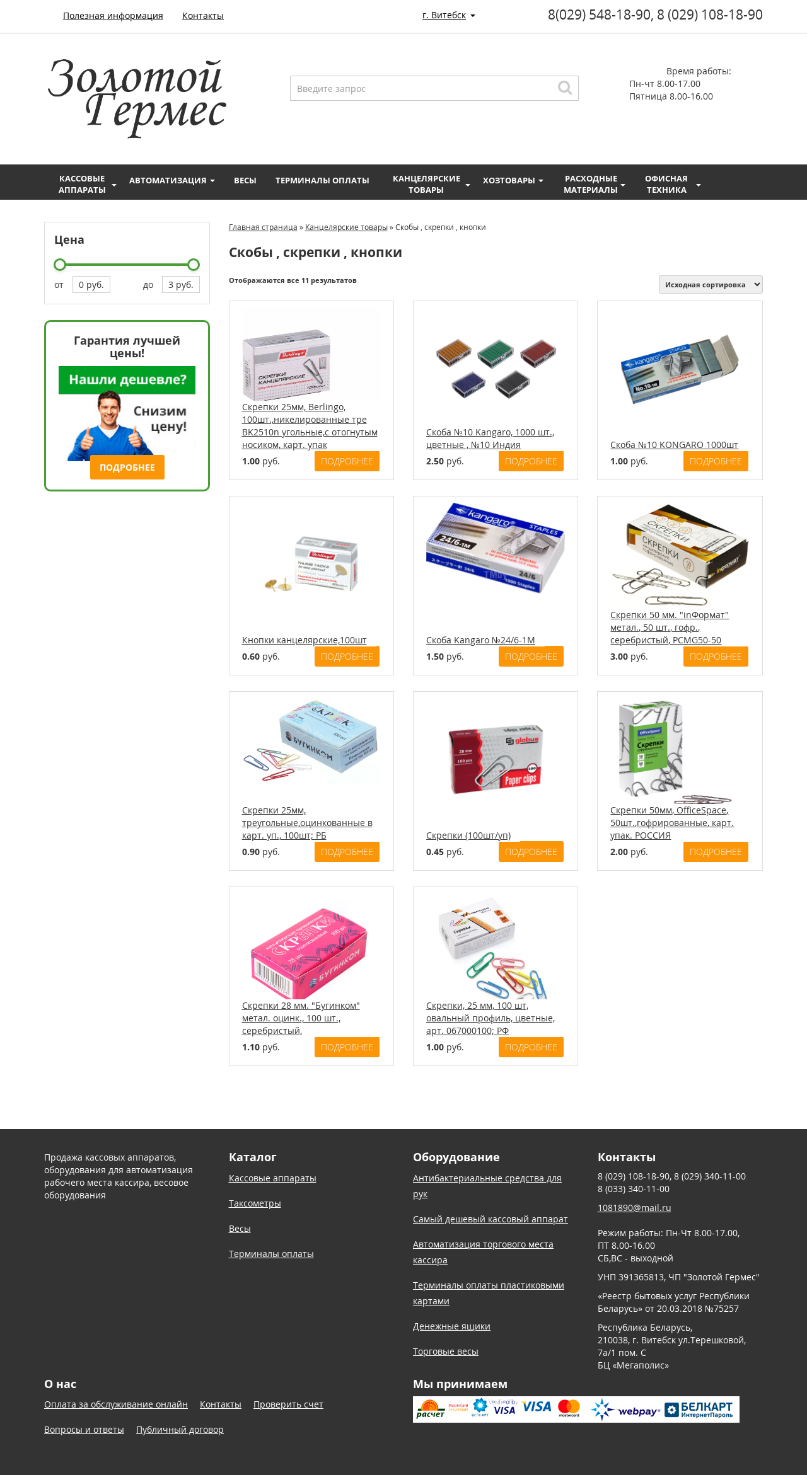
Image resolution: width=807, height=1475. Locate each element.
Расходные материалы (594, 184)
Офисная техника (673, 184)
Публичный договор (180, 1429)
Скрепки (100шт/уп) (468, 835)
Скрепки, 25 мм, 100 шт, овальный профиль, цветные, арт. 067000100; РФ (490, 1017)
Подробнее (127, 467)
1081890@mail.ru (634, 1208)
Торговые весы (446, 1351)
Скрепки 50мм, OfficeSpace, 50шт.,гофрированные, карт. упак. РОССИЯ (672, 822)
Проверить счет (288, 1404)
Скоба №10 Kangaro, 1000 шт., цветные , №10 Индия (490, 438)
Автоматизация (172, 180)
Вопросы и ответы (84, 1429)
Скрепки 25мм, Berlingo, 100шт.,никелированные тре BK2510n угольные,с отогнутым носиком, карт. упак (310, 426)
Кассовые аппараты (88, 184)
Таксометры (255, 1203)
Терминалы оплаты (322, 180)
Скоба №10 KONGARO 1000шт (674, 445)
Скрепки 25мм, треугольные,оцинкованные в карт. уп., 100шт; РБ (307, 822)
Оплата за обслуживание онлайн (116, 1404)
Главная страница (263, 227)
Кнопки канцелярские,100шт (304, 640)
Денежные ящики (452, 1326)
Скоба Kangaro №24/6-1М (480, 640)
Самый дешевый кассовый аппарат (490, 1219)
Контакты (203, 15)
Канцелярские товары (432, 184)
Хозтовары (513, 180)
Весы (245, 180)
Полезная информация (113, 15)
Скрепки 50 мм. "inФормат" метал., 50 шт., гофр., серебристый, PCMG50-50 (669, 627)
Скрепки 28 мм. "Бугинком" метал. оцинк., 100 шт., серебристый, (301, 1017)
